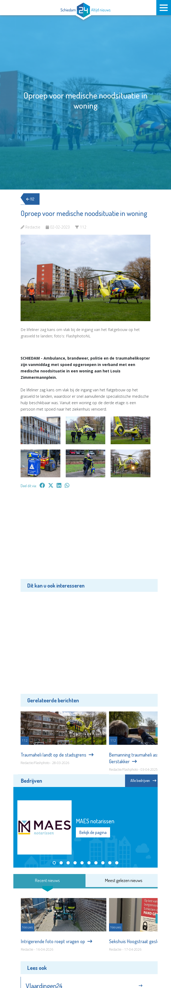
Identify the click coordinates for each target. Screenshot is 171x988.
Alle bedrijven (143, 780)
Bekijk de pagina (93, 832)
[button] (54, 863)
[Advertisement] (85, 537)
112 (31, 199)
